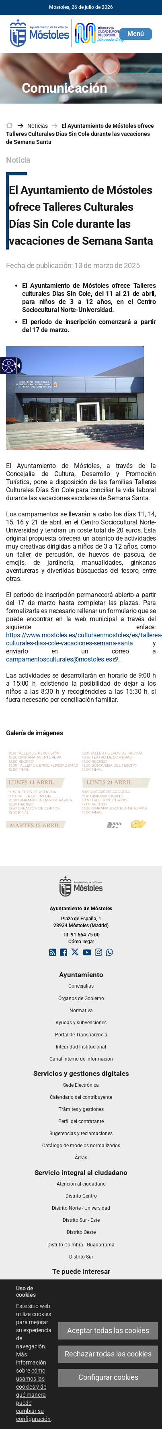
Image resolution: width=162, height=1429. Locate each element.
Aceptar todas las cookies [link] (108, 1331)
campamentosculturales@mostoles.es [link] (62, 659)
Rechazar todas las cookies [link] (108, 1354)
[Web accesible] (9, 366)
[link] (68, 32)
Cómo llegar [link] (81, 941)
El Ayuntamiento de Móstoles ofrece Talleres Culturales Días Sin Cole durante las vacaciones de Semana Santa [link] (80, 134)
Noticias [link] (37, 126)
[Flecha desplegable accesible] (17, 365)
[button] (135, 34)
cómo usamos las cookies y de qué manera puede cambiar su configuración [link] (33, 1394)
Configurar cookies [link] (108, 1377)
